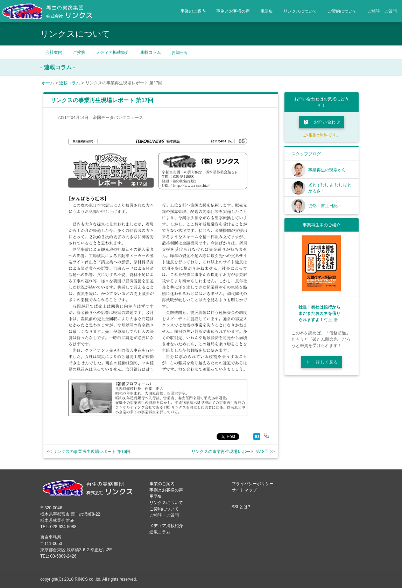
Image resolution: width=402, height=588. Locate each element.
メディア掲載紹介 (112, 52)
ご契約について (342, 11)
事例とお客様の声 (233, 11)
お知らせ (179, 52)
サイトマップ (244, 490)
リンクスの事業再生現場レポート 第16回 (91, 451)
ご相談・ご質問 (382, 11)
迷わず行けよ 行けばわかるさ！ (329, 187)
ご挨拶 (79, 52)
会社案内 (53, 52)
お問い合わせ (321, 122)
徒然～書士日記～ (325, 205)
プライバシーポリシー (253, 483)
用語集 (266, 11)
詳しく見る (321, 362)
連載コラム (150, 52)
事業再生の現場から (327, 170)
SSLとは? (241, 506)
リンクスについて (300, 11)
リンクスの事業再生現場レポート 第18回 (230, 451)
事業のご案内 (193, 11)
